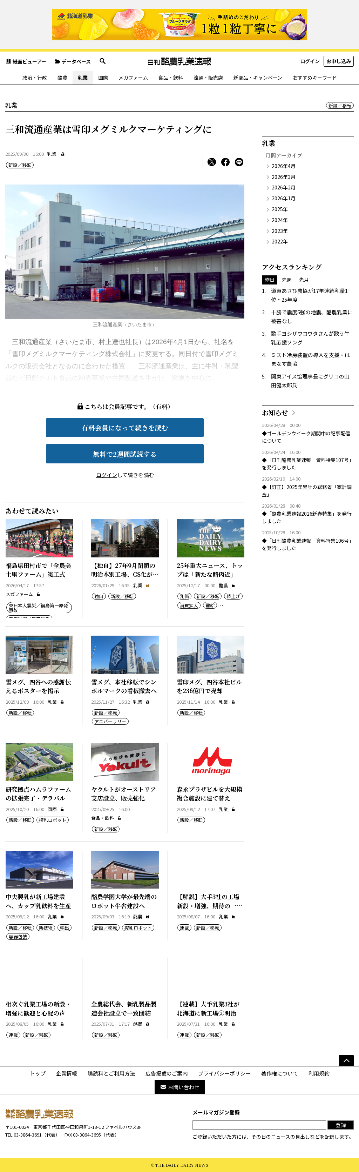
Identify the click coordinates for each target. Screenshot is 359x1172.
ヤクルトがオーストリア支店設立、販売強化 (123, 794)
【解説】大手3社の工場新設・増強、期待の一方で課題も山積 (209, 905)
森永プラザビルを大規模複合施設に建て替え (209, 794)
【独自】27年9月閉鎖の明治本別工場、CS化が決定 (124, 574)
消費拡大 (189, 605)
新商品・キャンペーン (257, 77)
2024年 (280, 219)
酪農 (62, 77)
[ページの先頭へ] (346, 1060)
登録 (341, 1125)
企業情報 (66, 1073)
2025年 (280, 209)
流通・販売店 (208, 77)
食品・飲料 (170, 77)
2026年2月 (284, 187)
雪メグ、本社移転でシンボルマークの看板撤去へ (124, 686)
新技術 (46, 927)
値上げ (233, 596)
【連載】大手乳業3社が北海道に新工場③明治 (208, 1008)
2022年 (280, 241)
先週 (287, 279)
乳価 (184, 596)
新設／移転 (339, 105)
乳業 (83, 77)
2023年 (280, 230)
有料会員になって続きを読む (125, 427)
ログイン (310, 61)
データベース (72, 61)
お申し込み (338, 61)
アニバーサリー (110, 721)
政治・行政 (34, 77)
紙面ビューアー (25, 61)
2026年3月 (284, 176)
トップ (38, 1073)
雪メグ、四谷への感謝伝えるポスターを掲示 (38, 686)
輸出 (64, 927)
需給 (210, 605)
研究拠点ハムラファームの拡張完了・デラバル (38, 794)
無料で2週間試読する (125, 453)
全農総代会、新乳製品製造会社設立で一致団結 (124, 1008)
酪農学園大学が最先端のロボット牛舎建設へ (124, 901)
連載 (184, 927)
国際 (103, 77)
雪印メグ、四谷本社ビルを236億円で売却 (209, 686)
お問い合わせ (179, 1087)
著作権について (279, 1073)
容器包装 (18, 936)
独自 (98, 596)
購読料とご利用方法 (111, 1073)
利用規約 (319, 1073)
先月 (304, 279)
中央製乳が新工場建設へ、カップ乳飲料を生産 (38, 901)
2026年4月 (284, 165)
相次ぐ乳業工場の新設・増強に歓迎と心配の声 (38, 1008)
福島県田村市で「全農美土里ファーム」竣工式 (38, 570)
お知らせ (275, 412)
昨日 (270, 279)
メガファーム (133, 77)
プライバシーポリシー (224, 1073)
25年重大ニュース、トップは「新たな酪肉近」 (210, 570)
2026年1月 (284, 198)
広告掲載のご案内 (166, 1073)
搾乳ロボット (52, 820)
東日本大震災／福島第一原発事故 (38, 607)
